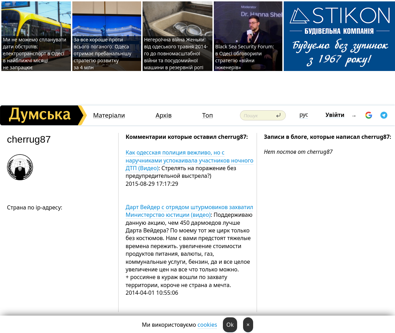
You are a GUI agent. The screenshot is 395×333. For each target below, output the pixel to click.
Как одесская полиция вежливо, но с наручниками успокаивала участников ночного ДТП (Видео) (189, 160)
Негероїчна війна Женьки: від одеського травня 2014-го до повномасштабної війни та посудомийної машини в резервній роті (176, 53)
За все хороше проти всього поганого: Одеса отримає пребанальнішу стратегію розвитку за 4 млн (102, 53)
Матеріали (109, 115)
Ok (230, 324)
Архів (163, 115)
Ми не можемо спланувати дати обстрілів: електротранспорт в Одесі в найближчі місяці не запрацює (34, 53)
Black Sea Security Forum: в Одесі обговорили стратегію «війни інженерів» (244, 57)
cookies (207, 324)
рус (303, 114)
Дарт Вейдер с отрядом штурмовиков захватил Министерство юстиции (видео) (189, 211)
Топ (207, 115)
